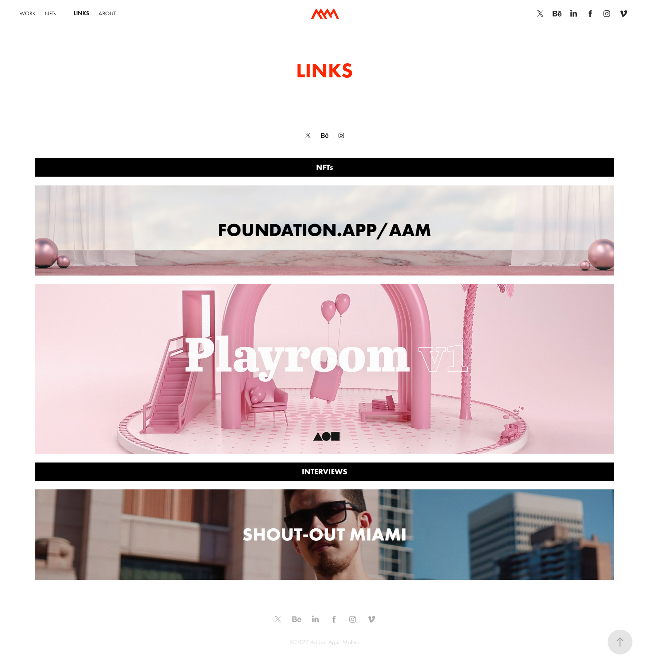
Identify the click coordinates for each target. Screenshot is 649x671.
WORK (27, 13)
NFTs (50, 13)
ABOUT (107, 13)
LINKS (81, 13)
